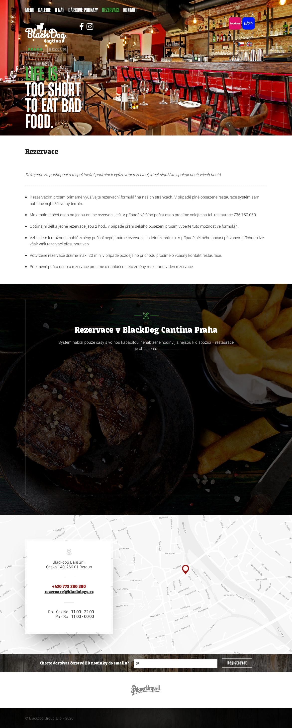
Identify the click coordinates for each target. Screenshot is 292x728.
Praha (35, 49)
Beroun (57, 49)
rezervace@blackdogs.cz (69, 592)
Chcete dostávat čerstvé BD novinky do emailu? (84, 663)
